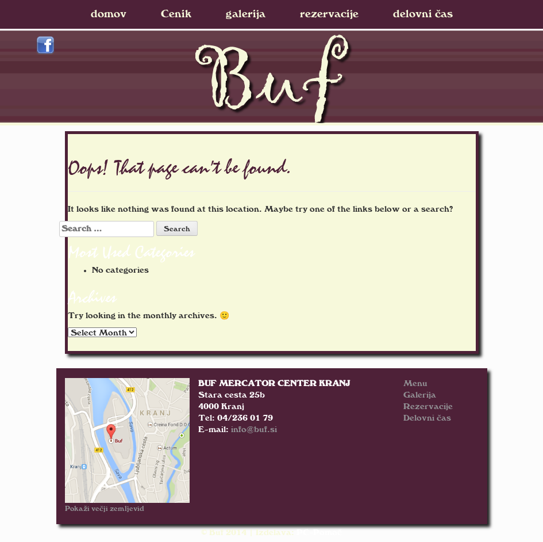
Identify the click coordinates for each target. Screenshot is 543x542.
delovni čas (423, 14)
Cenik (176, 14)
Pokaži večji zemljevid (104, 509)
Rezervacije (428, 406)
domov (108, 14)
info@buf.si (254, 429)
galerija (245, 14)
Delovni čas (427, 418)
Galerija (419, 395)
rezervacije (329, 14)
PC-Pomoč (319, 532)
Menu (415, 383)
